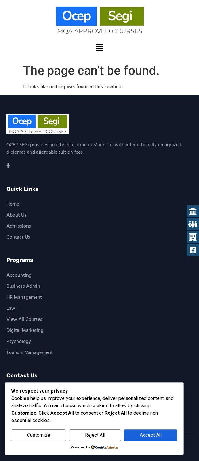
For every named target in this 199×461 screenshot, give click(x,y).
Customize (38, 435)
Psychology (18, 342)
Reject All (95, 435)
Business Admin (23, 286)
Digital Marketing (25, 331)
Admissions (18, 226)
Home (12, 204)
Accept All (151, 435)
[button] (99, 48)
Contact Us (18, 237)
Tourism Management (29, 353)
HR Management (24, 298)
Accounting (19, 275)
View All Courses (24, 320)
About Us (16, 215)
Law (10, 309)
